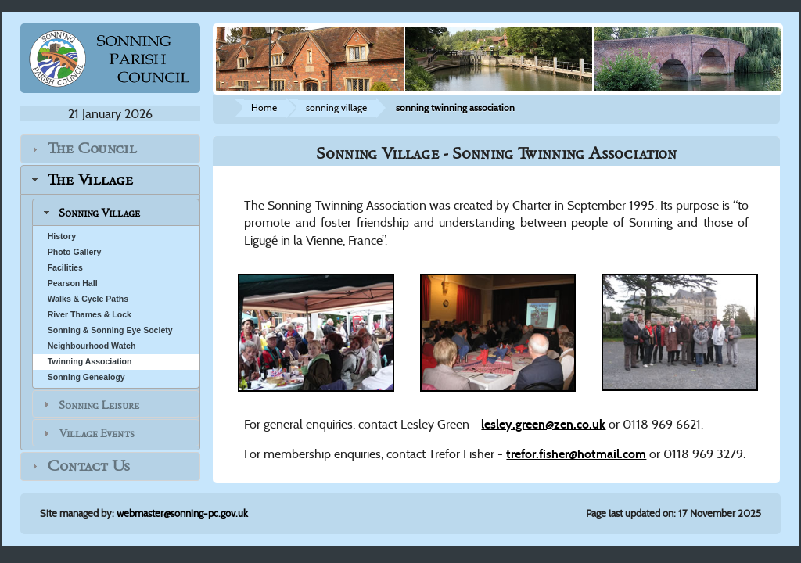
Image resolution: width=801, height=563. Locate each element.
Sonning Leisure (99, 405)
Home (264, 107)
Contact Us (88, 466)
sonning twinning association (455, 107)
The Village (90, 179)
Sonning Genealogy (86, 377)
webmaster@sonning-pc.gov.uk (182, 513)
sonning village (336, 107)
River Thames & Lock (89, 314)
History (62, 236)
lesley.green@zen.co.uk (543, 424)
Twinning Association (90, 361)
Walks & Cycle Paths (88, 298)
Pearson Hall (73, 283)
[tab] (110, 148)
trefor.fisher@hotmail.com (576, 453)
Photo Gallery (75, 251)
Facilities (65, 267)
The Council (92, 149)
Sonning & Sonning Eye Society (110, 330)
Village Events (97, 433)
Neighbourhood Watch (92, 345)
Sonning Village (99, 213)
